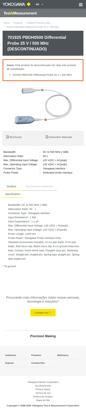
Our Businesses (43, 385)
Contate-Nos (38, 363)
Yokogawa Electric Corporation (43, 382)
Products (18, 23)
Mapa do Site (43, 400)
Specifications (12, 194)
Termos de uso (43, 393)
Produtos (36, 355)
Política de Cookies (43, 396)
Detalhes (11, 186)
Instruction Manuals (60, 137)
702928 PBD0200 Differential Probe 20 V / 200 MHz (42, 74)
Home (7, 23)
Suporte (9, 363)
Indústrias (10, 355)
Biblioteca (62, 355)
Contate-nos (42, 312)
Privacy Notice (43, 389)
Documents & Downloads (39, 186)
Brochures (16, 137)
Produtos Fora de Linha (38, 23)
